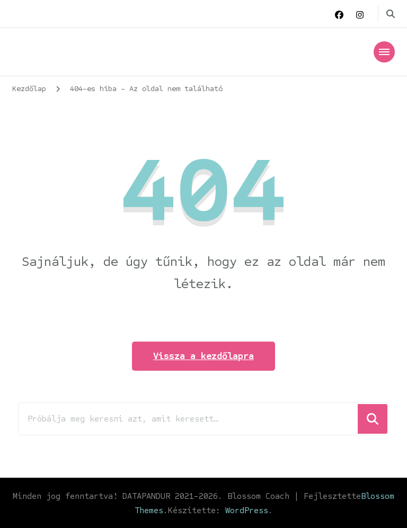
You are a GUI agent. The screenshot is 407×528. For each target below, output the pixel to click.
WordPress (246, 510)
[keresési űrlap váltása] (390, 14)
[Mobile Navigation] (384, 51)
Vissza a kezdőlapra (203, 356)
